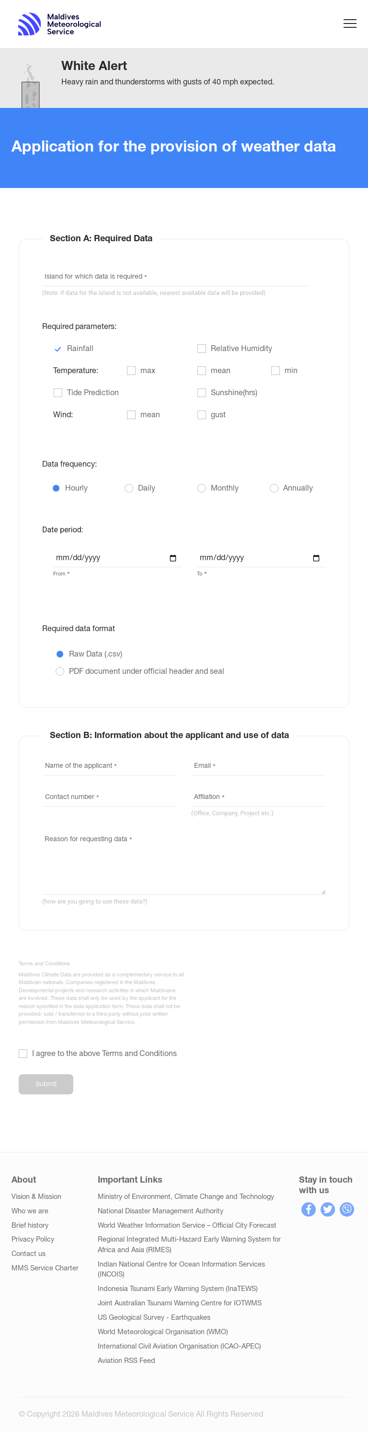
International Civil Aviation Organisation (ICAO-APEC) (179, 1347)
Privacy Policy (33, 1240)
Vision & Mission (36, 1197)
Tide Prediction (93, 393)
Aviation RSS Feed (126, 1361)
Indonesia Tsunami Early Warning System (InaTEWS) (178, 1289)
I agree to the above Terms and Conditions (104, 1054)
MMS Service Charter (45, 1269)
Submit (46, 1084)
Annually (298, 488)
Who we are (30, 1212)
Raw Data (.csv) (95, 654)
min (291, 371)
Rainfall (80, 349)
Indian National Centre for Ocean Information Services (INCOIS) (181, 1270)
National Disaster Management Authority (160, 1212)
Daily (146, 488)
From (59, 574)
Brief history (30, 1226)
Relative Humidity (241, 349)
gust (218, 415)
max (147, 371)
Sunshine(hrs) (234, 393)
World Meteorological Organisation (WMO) (163, 1332)
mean (220, 371)
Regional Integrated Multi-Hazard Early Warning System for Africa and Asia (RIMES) (189, 1245)
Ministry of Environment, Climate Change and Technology (186, 1197)
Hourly (76, 488)
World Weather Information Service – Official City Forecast (187, 1226)
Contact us (29, 1254)
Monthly (225, 488)
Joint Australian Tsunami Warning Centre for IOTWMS (180, 1304)
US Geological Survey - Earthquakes (154, 1318)
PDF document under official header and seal (146, 672)
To (199, 574)
